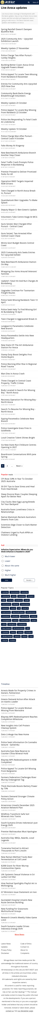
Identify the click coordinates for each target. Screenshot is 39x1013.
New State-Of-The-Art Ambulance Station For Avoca (17, 346)
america (17, 636)
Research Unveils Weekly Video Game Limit (19, 918)
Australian (22, 596)
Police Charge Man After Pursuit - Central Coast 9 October (17, 137)
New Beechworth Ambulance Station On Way (18, 263)
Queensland (25, 604)
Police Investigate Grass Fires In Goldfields (16, 429)
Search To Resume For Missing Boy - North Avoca (18, 410)
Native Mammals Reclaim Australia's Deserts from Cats (18, 518)
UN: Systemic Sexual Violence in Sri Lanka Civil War (18, 875)
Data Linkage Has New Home (15, 734)
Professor (19, 600)
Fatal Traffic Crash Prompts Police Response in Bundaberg (17, 163)
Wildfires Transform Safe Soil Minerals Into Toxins (15, 815)
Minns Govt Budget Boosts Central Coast (17, 244)
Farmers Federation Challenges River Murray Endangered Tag (18, 778)
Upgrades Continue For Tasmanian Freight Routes (17, 291)
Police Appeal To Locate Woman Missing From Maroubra (16, 709)
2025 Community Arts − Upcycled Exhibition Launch (17, 40)
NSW (3, 600)
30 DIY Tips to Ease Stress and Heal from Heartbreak (18, 487)
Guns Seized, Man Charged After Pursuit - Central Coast (16, 225)
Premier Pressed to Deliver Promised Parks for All (18, 173)
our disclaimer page (25, 1011)
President (29, 632)
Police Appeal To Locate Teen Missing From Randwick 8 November (19, 75)
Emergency (12, 624)
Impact (25, 636)
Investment (5, 616)
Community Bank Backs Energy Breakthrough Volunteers (16, 94)
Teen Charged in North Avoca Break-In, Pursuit (18, 192)
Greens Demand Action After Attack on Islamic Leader (18, 700)
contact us (10, 1011)
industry (33, 616)
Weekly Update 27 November (15, 48)
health (27, 600)
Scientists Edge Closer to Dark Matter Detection (19, 526)
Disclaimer (5, 953)
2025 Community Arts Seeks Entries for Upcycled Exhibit (18, 253)
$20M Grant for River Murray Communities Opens (15, 867)
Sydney (20, 632)
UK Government (19, 628)
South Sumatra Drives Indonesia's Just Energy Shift (19, 824)
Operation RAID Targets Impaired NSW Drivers (17, 182)
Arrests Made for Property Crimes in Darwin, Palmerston (18, 691)
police (14, 596)
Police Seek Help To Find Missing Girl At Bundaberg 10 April (19, 310)
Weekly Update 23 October (14, 103)
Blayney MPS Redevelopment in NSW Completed (19, 761)
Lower (7, 561)
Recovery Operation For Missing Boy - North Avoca (19, 400)
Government (15, 592)
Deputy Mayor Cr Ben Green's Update (19, 209)
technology (24, 616)
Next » (19, 466)
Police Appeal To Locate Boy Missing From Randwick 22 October (18, 111)
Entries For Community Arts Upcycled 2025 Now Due (19, 85)
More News (19, 934)
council (13, 608)
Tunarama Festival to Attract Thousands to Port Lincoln (15, 849)
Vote (6, 580)
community (5, 596)
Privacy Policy (6, 950)
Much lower (10, 556)
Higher (8, 570)
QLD (28, 628)
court (31, 636)
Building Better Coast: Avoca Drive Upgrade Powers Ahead (17, 66)
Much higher (10, 575)
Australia (5, 592)
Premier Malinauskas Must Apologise (19, 831)
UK (19, 608)
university (25, 592)
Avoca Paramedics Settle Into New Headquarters (17, 336)
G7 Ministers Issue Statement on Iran (19, 892)
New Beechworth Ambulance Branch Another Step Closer (18, 154)
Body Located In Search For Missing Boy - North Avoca (18, 391)
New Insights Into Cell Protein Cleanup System (15, 726)
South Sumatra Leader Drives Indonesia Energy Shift (15, 927)
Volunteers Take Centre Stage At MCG (19, 217)
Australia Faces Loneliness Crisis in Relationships (17, 510)
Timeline (5, 684)
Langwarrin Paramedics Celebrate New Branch (17, 327)
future (13, 632)
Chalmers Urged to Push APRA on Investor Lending (17, 533)
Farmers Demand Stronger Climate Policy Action (17, 797)
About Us (24, 950)
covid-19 (25, 608)
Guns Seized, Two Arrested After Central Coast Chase (16, 234)
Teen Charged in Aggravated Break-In (19, 319)
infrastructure (31, 612)
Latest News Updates (6, 945)
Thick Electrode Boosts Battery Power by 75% (19, 787)
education (15, 616)
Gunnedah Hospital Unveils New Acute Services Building (16, 901)
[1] (25, 991)
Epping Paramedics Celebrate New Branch (17, 419)
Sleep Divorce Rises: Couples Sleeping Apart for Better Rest (19, 495)
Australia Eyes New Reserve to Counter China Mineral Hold (15, 752)
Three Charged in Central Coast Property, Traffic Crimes (16, 382)
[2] (27, 991)
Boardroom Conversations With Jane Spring (18, 455)
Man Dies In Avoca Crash (12, 373)
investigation (6, 620)
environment (6, 604)
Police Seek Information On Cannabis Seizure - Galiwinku (19, 743)
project (34, 620)
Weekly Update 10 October (14, 129)
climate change (7, 636)
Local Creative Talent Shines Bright (18, 437)
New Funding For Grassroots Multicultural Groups (14, 910)
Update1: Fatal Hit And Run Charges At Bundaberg (19, 282)
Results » (29, 580)
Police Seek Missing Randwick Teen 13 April (19, 301)
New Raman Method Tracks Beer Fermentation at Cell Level (16, 858)
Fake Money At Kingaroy (12, 145)
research (31, 596)
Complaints (24, 953)
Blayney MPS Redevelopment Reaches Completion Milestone (19, 718)
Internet (4, 640)
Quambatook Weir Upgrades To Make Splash (19, 201)
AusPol (15, 620)
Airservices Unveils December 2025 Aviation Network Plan (17, 806)
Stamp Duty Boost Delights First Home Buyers (16, 355)
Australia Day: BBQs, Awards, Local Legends (17, 839)
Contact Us (24, 947)
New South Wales (18, 612)
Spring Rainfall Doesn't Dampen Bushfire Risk (16, 30)
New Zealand (6, 628)
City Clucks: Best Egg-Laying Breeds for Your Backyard (18, 503)
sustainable (22, 624)
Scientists (5, 632)
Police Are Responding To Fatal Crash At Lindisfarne (19, 120)
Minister (15, 604)
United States (24, 620)
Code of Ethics (26, 944)
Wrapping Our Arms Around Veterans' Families (19, 272)
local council (6, 612)
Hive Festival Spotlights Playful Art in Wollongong (19, 884)
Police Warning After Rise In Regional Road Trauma (19, 365)
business (5, 608)
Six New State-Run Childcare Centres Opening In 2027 (18, 446)
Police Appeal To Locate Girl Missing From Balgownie (18, 769)
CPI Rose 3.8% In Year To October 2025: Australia (17, 480)
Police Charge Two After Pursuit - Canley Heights (17, 56)
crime (4, 624)
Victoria (10, 600)
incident (12, 640)
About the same (12, 565)
